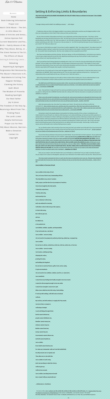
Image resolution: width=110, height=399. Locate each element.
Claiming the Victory (13, 84)
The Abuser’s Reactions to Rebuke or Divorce (13, 74)
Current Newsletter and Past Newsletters (13, 42)
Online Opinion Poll (14, 38)
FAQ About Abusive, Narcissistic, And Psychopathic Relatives (13, 127)
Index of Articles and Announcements (13, 35)
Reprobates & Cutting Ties (14, 77)
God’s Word (14, 88)
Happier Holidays (14, 81)
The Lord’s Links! (13, 116)
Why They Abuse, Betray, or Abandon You (13, 49)
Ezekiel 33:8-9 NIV (84, 100)
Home (13, 17)
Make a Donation (13, 131)
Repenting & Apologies (13, 67)
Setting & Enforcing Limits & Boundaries (13, 60)
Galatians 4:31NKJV (70, 131)
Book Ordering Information (13, 20)
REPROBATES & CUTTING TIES (75, 394)
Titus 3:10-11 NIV (78, 108)
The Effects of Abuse (13, 56)
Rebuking (13, 63)
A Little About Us (13, 31)
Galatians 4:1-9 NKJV (71, 149)
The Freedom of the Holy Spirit (13, 106)
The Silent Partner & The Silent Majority (13, 52)
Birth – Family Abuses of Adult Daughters (13, 45)
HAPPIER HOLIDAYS (90, 394)
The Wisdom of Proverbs (14, 92)
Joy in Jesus (13, 102)
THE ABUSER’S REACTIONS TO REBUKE (56, 394)
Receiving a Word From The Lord (13, 109)
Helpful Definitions (14, 120)
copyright (13, 138)
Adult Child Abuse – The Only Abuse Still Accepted (13, 28)
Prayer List (14, 24)
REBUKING (69, 392)
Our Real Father (13, 99)
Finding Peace (13, 113)
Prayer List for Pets (13, 124)
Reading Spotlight (13, 95)
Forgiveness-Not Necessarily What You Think (13, 70)
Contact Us (14, 134)
